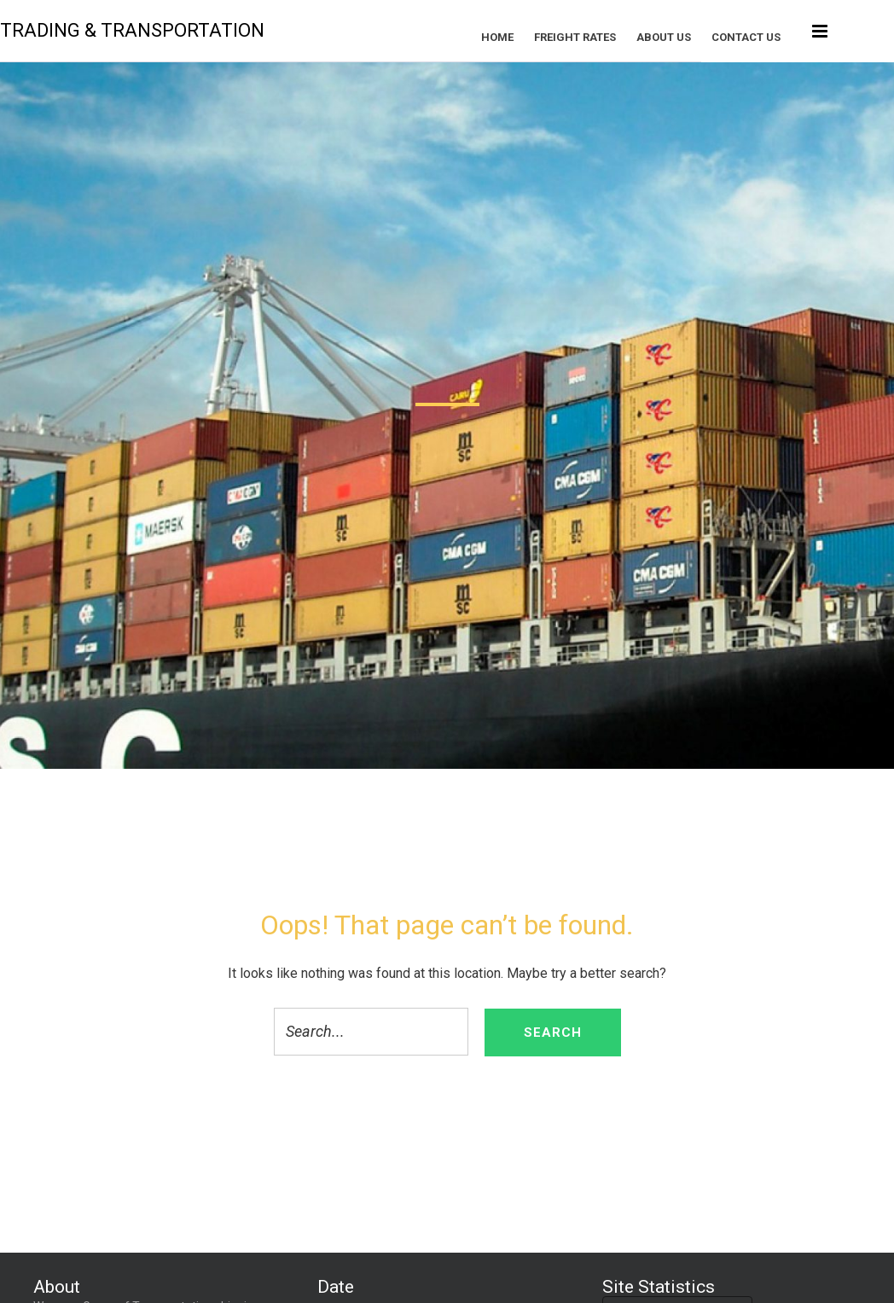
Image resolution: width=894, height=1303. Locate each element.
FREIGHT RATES (608, 37)
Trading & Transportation (165, 30)
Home (530, 37)
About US (697, 37)
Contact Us (779, 37)
